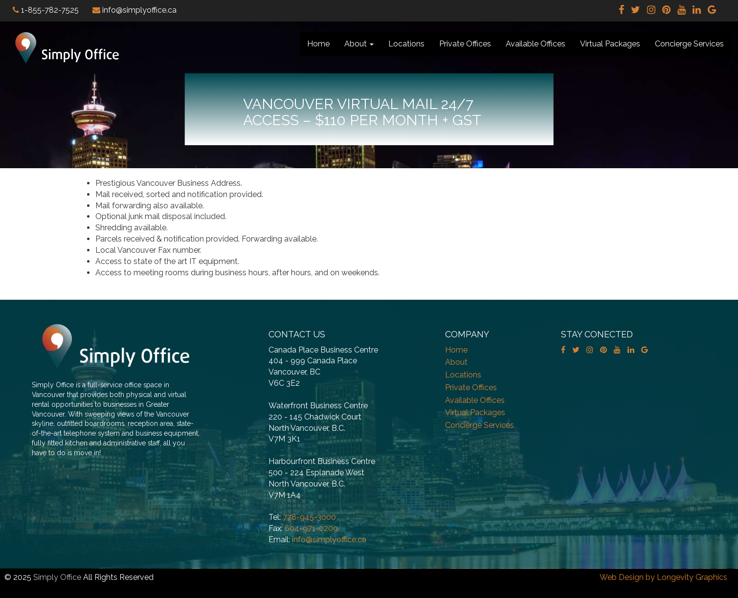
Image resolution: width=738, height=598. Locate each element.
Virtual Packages (610, 43)
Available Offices (535, 43)
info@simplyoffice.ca (329, 539)
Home (318, 43)
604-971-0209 (311, 528)
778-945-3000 (309, 517)
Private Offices (465, 43)
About (359, 43)
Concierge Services (689, 43)
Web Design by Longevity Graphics (663, 577)
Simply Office (57, 577)
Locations (406, 43)
